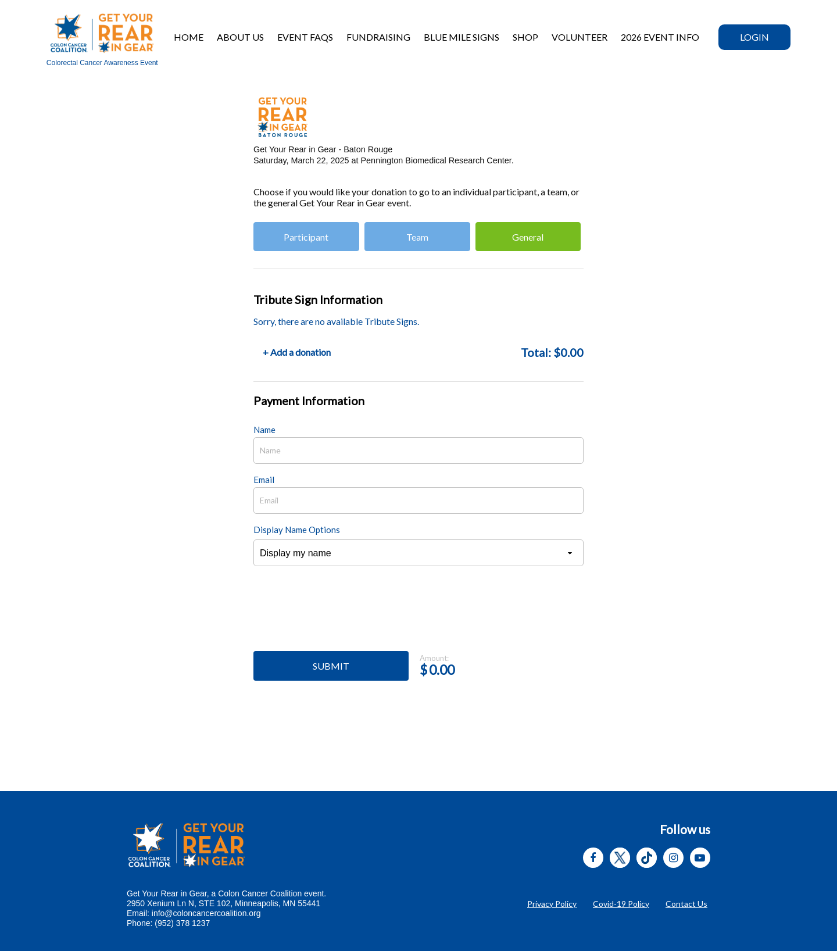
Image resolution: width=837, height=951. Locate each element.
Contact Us (686, 904)
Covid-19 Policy (621, 904)
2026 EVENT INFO (660, 36)
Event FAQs (305, 36)
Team (417, 236)
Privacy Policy (552, 904)
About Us (240, 36)
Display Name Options (296, 529)
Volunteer (579, 36)
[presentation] (341, 615)
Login (754, 36)
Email (263, 479)
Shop (525, 36)
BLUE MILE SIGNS (461, 36)
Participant (306, 236)
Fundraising (378, 36)
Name (264, 429)
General (527, 236)
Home (188, 36)
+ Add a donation (297, 351)
